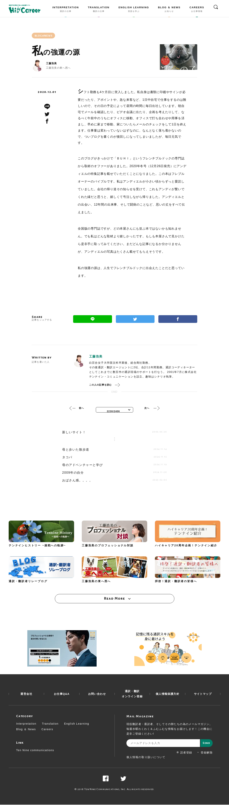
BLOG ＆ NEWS (169, 10)
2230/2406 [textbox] (113, 411)
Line (92, 319)
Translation (50, 724)
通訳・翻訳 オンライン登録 (132, 694)
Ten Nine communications (35, 750)
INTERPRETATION (65, 10)
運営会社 (26, 694)
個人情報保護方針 (167, 694)
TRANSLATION (98, 10)
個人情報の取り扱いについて (145, 757)
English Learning (76, 724)
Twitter (135, 319)
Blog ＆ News (26, 729)
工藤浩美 (51, 63)
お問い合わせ (97, 694)
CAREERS (197, 10)
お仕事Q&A (62, 694)
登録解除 (205, 752)
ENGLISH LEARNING (134, 10)
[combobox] (114, 409)
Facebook (177, 319)
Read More (114, 599)
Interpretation (26, 724)
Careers (47, 729)
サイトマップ (203, 694)
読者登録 (184, 752)
